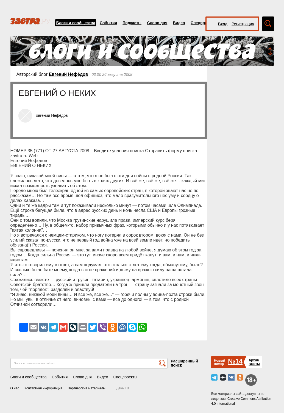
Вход (223, 24)
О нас (14, 388)
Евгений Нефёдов (68, 74)
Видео (179, 23)
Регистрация (243, 24)
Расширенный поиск (184, 363)
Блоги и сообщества (75, 23)
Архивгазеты (254, 362)
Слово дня (157, 23)
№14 (235, 361)
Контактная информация (43, 388)
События (108, 23)
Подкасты (131, 23)
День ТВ (122, 388)
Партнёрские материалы (86, 388)
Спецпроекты (203, 23)
